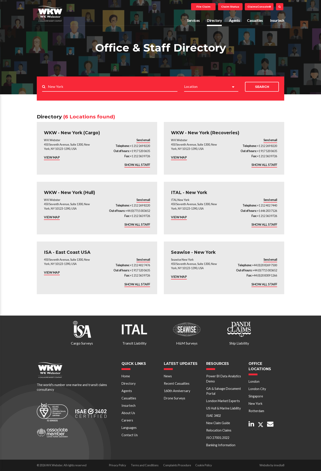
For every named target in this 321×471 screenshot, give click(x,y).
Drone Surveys (174, 398)
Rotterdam (256, 411)
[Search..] (112, 87)
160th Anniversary (177, 391)
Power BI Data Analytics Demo (223, 378)
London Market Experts (223, 401)
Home (125, 376)
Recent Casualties (176, 383)
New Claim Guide (218, 423)
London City (257, 389)
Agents (234, 20)
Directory (214, 20)
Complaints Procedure (177, 465)
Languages (129, 428)
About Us (128, 413)
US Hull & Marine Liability (223, 408)
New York (255, 403)
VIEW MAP (52, 157)
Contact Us (129, 435)
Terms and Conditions (144, 465)
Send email (143, 140)
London (254, 381)
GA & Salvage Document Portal (223, 391)
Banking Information (220, 445)
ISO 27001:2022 (217, 438)
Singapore (256, 396)
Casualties (255, 20)
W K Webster (50, 14)
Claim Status (230, 6)
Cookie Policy (203, 465)
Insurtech (277, 20)
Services (193, 20)
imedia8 (279, 465)
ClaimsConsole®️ (259, 6)
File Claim (203, 6)
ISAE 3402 (213, 415)
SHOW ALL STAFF (137, 165)
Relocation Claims (218, 430)
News (168, 376)
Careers (127, 420)
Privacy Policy (117, 465)
